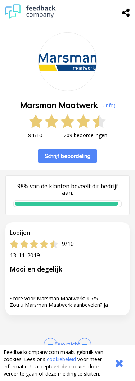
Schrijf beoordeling (67, 156)
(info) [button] (109, 105)
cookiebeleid (61, 359)
